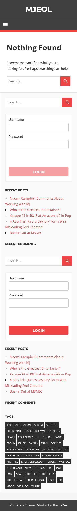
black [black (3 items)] (28, 431)
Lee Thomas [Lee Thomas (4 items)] (15, 455)
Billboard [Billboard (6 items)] (14, 431)
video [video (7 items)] (10, 486)
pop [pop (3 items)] (59, 468)
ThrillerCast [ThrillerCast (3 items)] (16, 480)
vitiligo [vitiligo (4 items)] (22, 486)
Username (16, 120)
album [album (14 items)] (38, 425)
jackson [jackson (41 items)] (48, 449)
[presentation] (40, 159)
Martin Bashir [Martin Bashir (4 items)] (52, 455)
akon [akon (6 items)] (27, 425)
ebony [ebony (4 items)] (11, 443)
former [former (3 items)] (56, 443)
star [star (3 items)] (19, 474)
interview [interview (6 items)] (32, 449)
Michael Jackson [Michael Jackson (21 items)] (32, 461)
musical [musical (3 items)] (64, 461)
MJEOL (38, 9)
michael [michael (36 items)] (12, 461)
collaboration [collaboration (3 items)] (29, 437)
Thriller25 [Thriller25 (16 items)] (47, 474)
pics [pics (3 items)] (50, 468)
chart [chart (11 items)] (11, 437)
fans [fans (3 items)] (44, 443)
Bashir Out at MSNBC (26, 233)
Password (16, 137)
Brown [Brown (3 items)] (40, 431)
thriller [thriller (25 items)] (31, 474)
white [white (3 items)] (35, 486)
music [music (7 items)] (51, 461)
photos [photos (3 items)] (39, 468)
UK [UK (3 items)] (60, 480)
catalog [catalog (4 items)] (54, 431)
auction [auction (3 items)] (51, 425)
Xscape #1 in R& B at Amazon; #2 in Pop (40, 215)
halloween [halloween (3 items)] (15, 449)
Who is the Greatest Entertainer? (35, 210)
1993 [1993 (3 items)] (9, 425)
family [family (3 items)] (33, 443)
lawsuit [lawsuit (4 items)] (62, 449)
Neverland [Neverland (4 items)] (14, 468)
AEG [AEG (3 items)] (17, 425)
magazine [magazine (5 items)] (32, 455)
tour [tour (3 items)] (51, 480)
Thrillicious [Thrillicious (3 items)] (36, 480)
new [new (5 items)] (28, 468)
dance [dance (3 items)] (58, 437)
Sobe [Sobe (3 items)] (10, 474)
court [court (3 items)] (47, 437)
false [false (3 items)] (22, 443)
